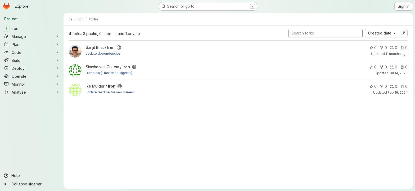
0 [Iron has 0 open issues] (404, 47)
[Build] (31, 60)
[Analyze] (31, 92)
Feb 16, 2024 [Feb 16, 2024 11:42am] (398, 92)
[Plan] (31, 44)
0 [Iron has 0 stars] (373, 47)
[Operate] (31, 76)
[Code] (31, 52)
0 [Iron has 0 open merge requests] (393, 47)
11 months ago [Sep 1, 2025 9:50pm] (397, 54)
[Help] (31, 175)
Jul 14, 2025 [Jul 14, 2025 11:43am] (398, 73)
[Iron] (31, 28)
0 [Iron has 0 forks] (383, 47)
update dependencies (103, 53)
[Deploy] (31, 68)
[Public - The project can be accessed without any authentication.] (119, 47)
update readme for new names (110, 92)
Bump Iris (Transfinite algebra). (109, 73)
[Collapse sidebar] (31, 184)
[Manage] (31, 36)
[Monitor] (31, 84)
